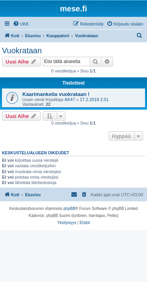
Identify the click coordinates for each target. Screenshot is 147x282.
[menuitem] (21, 24)
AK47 (70, 99)
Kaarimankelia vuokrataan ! (56, 94)
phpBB (69, 208)
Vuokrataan (22, 50)
